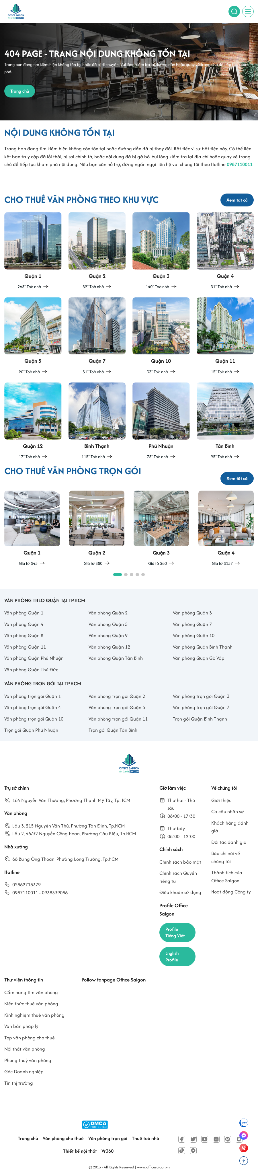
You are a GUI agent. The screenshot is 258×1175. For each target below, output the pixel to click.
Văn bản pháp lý (21, 1026)
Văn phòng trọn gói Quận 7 (201, 707)
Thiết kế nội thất (80, 1150)
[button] (117, 574)
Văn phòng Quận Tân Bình (116, 658)
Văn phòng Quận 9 (108, 635)
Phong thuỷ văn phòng (27, 1060)
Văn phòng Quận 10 (193, 635)
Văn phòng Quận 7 (192, 624)
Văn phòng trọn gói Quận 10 (33, 718)
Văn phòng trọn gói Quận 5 (117, 707)
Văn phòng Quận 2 (108, 612)
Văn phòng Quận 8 (23, 635)
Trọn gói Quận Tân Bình (113, 730)
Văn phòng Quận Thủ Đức (31, 669)
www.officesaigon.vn (153, 1167)
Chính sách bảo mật (180, 861)
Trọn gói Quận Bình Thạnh (200, 718)
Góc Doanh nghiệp (24, 1071)
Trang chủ (28, 1138)
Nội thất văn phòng (24, 1048)
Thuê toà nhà (145, 1138)
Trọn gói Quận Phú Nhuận (31, 730)
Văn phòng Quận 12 (109, 646)
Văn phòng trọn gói (107, 1138)
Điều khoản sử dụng (180, 892)
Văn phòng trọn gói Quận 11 (118, 718)
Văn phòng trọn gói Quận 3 (201, 696)
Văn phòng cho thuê (63, 1138)
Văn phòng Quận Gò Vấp (198, 658)
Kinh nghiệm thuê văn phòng (34, 1015)
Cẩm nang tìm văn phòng (31, 992)
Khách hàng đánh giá (230, 826)
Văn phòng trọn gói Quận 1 (32, 696)
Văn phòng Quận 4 (23, 624)
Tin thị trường (18, 1083)
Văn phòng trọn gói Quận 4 (32, 707)
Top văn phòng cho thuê (29, 1037)
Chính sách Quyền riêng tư (178, 877)
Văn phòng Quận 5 (108, 624)
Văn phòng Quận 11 (25, 646)
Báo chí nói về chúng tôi (225, 857)
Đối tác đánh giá (229, 842)
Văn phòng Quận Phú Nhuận (34, 658)
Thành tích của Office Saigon (226, 876)
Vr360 (107, 1150)
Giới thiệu (221, 800)
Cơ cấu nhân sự (227, 811)
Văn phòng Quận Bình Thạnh (202, 646)
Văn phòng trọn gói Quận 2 (117, 696)
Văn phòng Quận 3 (192, 612)
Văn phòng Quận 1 (23, 612)
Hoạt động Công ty (231, 891)
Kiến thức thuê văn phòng (31, 1003)
